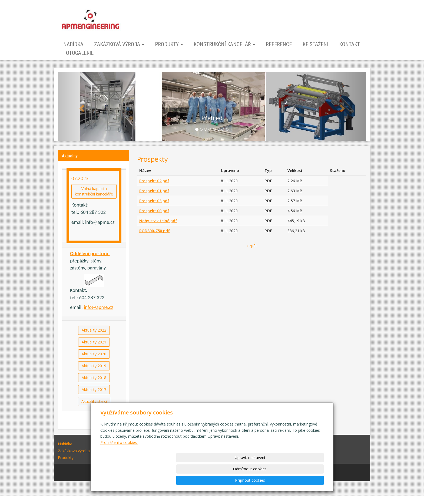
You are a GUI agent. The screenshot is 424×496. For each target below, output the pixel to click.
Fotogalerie (78, 53)
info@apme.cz (98, 307)
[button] (81, 106)
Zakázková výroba (119, 44)
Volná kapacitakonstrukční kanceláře (94, 191)
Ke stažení (315, 44)
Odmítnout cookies (258, 480)
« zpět (251, 245)
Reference (279, 44)
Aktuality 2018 (94, 377)
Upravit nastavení (214, 480)
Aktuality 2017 (94, 389)
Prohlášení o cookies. (119, 465)
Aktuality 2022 (94, 330)
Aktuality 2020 (94, 353)
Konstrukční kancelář (224, 44)
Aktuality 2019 (94, 365)
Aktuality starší (94, 401)
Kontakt (349, 44)
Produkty (169, 44)
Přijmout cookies (303, 480)
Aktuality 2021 (94, 342)
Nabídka (73, 44)
